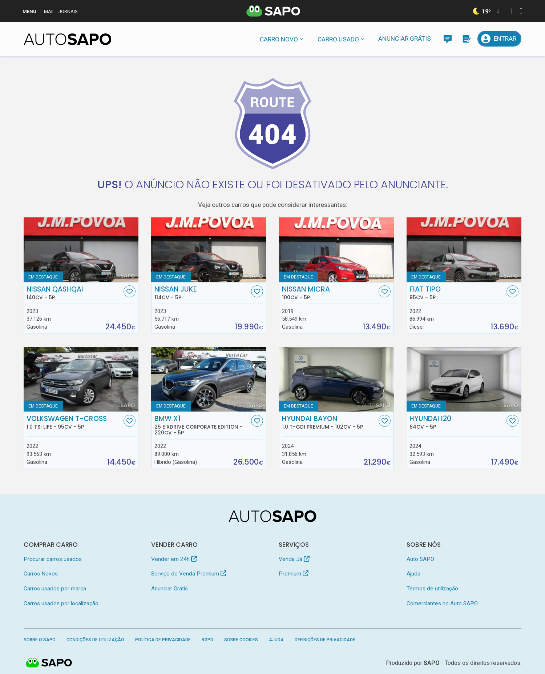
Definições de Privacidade (325, 639)
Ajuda (413, 573)
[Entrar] (499, 39)
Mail (49, 11)
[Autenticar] (510, 12)
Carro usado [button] (338, 39)
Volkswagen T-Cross (74, 422)
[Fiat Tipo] (464, 249)
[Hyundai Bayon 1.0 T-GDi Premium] (336, 379)
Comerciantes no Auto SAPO (442, 603)
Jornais (68, 11)
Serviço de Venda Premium (188, 573)
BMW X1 (202, 425)
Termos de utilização (432, 588)
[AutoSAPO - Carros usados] (68, 39)
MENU (29, 11)
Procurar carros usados (53, 559)
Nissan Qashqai (74, 293)
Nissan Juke (202, 293)
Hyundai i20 (457, 422)
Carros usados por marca (55, 588)
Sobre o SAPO (40, 639)
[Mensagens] (447, 39)
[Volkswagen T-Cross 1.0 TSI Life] (81, 379)
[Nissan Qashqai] (81, 249)
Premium (293, 573)
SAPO (432, 662)
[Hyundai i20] (464, 379)
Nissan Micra (329, 293)
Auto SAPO (420, 559)
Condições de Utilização (95, 639)
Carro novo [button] (279, 39)
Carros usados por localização (61, 603)
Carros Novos (41, 573)
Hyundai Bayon (329, 422)
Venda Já (294, 559)
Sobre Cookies (241, 639)
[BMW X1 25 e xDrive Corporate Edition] (208, 379)
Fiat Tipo (457, 293)
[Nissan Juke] (208, 249)
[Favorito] (130, 291)
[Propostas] (466, 39)
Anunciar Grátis (404, 38)
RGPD (207, 639)
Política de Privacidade (163, 639)
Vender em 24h (174, 559)
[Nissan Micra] (336, 249)
